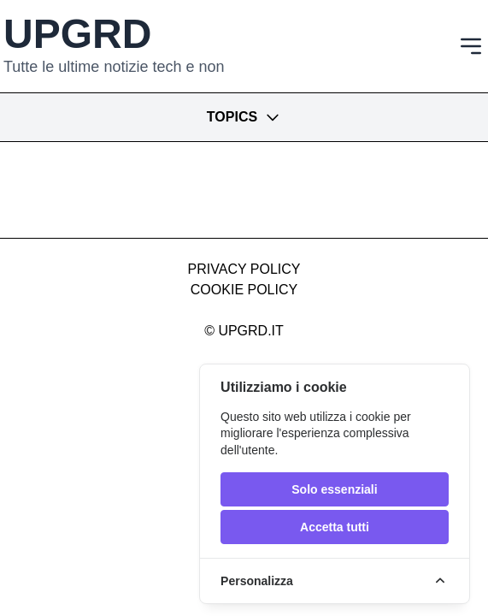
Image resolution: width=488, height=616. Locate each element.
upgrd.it (250, 330)
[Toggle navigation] (471, 46)
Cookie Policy (244, 289)
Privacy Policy (244, 269)
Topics (244, 117)
